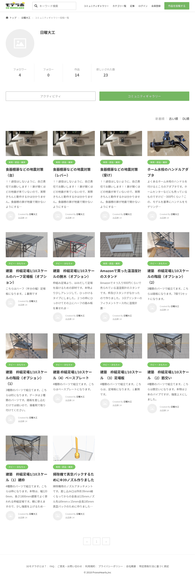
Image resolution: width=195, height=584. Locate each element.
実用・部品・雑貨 (17, 162)
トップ (13, 17)
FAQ (52, 566)
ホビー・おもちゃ (17, 263)
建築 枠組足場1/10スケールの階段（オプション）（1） (26, 377)
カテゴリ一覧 (119, 5)
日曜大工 (25, 17)
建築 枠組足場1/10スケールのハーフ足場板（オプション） (26, 276)
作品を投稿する (176, 6)
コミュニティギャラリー (96, 5)
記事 (132, 5)
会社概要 (131, 566)
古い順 (173, 118)
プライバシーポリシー (110, 566)
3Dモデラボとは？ (36, 566)
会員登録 (156, 5)
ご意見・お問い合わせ (69, 566)
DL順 (185, 118)
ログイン (143, 5)
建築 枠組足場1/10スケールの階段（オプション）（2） (168, 276)
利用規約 (90, 566)
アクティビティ (50, 96)
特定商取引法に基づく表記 (154, 566)
